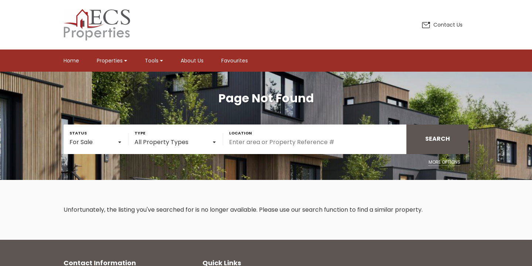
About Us (192, 60)
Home (71, 60)
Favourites (234, 60)
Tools (154, 61)
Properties (112, 61)
